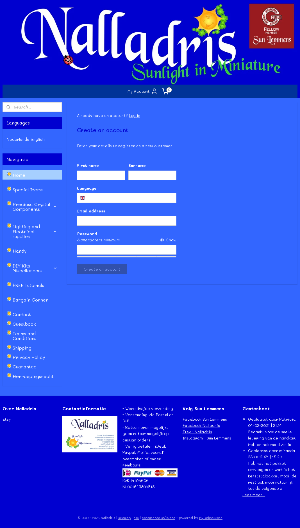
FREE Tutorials (28, 285)
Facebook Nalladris (201, 425)
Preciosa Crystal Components (35, 206)
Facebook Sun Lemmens (205, 419)
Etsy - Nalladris (197, 431)
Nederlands (18, 139)
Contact (22, 314)
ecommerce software (158, 518)
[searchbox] (126, 198)
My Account (143, 91)
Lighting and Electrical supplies (35, 231)
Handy (19, 251)
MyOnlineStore (210, 518)
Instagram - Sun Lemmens (207, 438)
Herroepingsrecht (33, 376)
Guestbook (24, 324)
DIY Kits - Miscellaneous (35, 268)
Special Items (28, 189)
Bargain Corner (30, 300)
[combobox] (126, 198)
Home (19, 175)
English (38, 139)
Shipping (22, 348)
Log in (134, 115)
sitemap (124, 518)
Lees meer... (253, 494)
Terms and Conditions (24, 335)
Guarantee (25, 367)
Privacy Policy (29, 357)
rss (136, 518)
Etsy (7, 419)
